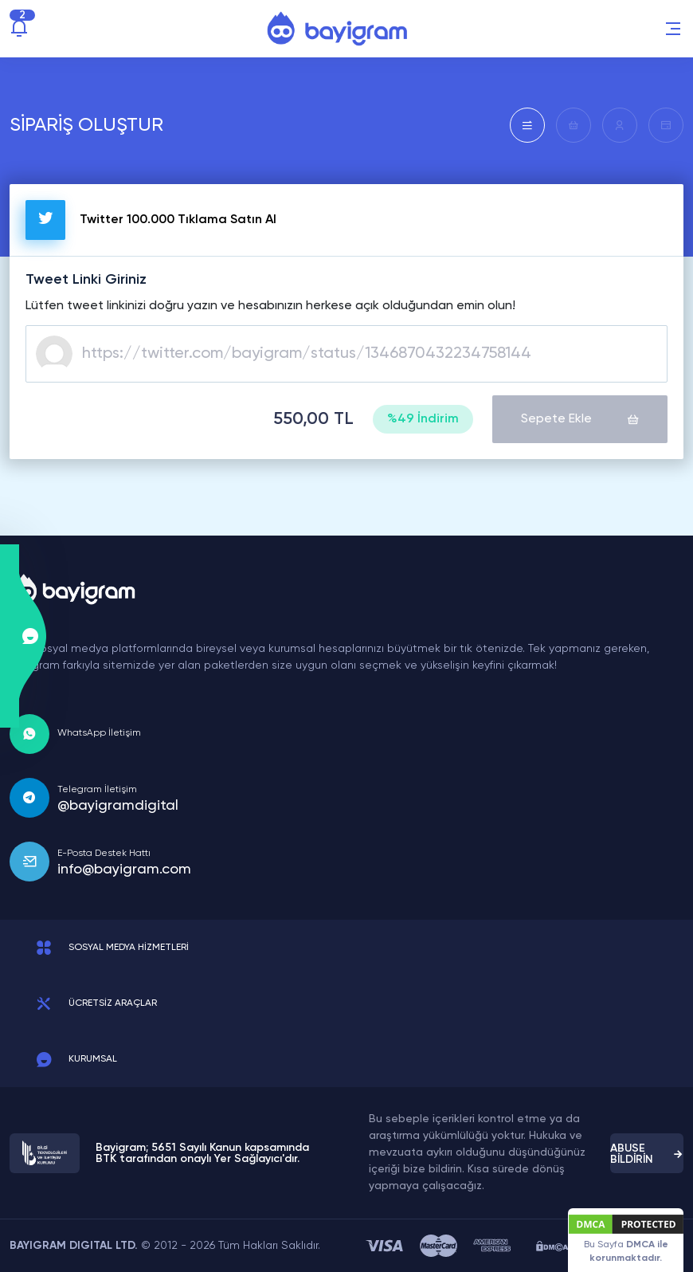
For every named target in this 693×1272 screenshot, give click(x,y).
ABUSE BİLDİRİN (646, 1154)
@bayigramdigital (117, 806)
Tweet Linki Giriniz (86, 280)
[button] (673, 28)
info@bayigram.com (124, 869)
